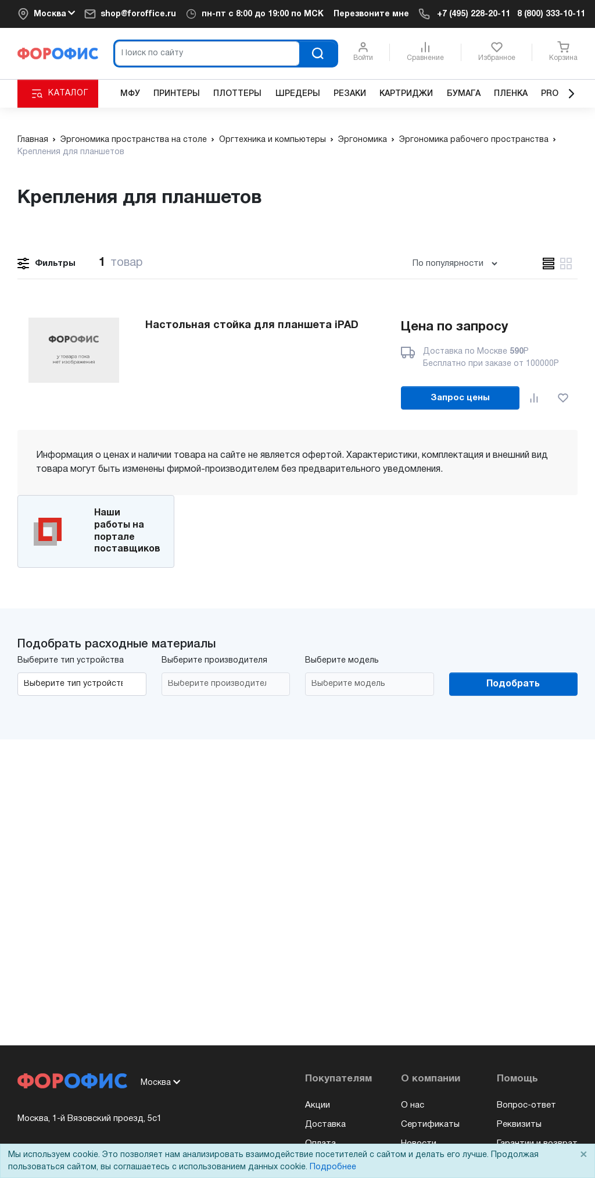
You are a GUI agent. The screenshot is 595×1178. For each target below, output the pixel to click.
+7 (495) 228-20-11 (473, 14)
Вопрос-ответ (526, 1105)
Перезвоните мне (371, 14)
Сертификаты (430, 1124)
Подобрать (513, 684)
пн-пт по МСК (263, 14)
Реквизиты (519, 1124)
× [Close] (583, 1155)
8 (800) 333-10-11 (551, 14)
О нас (412, 1105)
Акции (317, 1105)
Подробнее (333, 1167)
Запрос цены (460, 398)
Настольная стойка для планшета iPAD (252, 325)
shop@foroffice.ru (138, 14)
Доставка (325, 1124)
